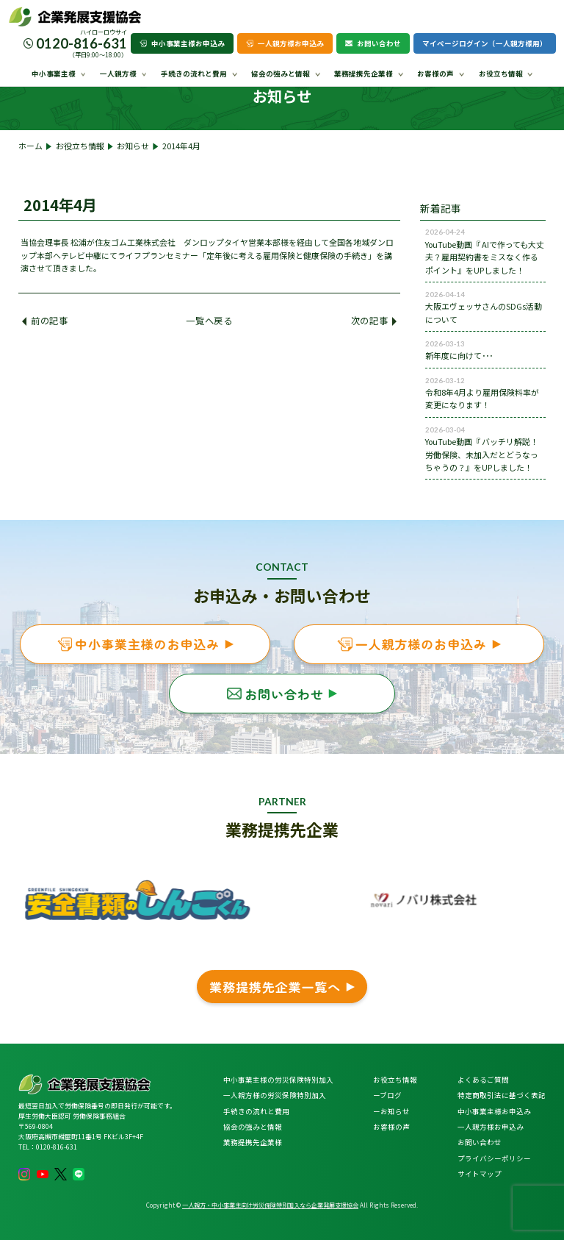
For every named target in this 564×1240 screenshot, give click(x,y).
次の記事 (374, 320)
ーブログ (387, 1095)
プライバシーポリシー (494, 1158)
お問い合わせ (373, 43)
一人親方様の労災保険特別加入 (274, 1095)
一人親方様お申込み (285, 43)
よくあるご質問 (483, 1080)
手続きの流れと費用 (194, 73)
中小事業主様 (54, 73)
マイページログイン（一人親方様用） (484, 43)
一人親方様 (118, 73)
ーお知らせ (391, 1111)
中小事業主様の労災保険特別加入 (278, 1080)
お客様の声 (435, 73)
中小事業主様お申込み (182, 43)
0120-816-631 (81, 43)
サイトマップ (480, 1174)
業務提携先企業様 (363, 73)
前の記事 (45, 320)
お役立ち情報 (501, 73)
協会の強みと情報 (280, 73)
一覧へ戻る (209, 320)
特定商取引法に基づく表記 (502, 1095)
